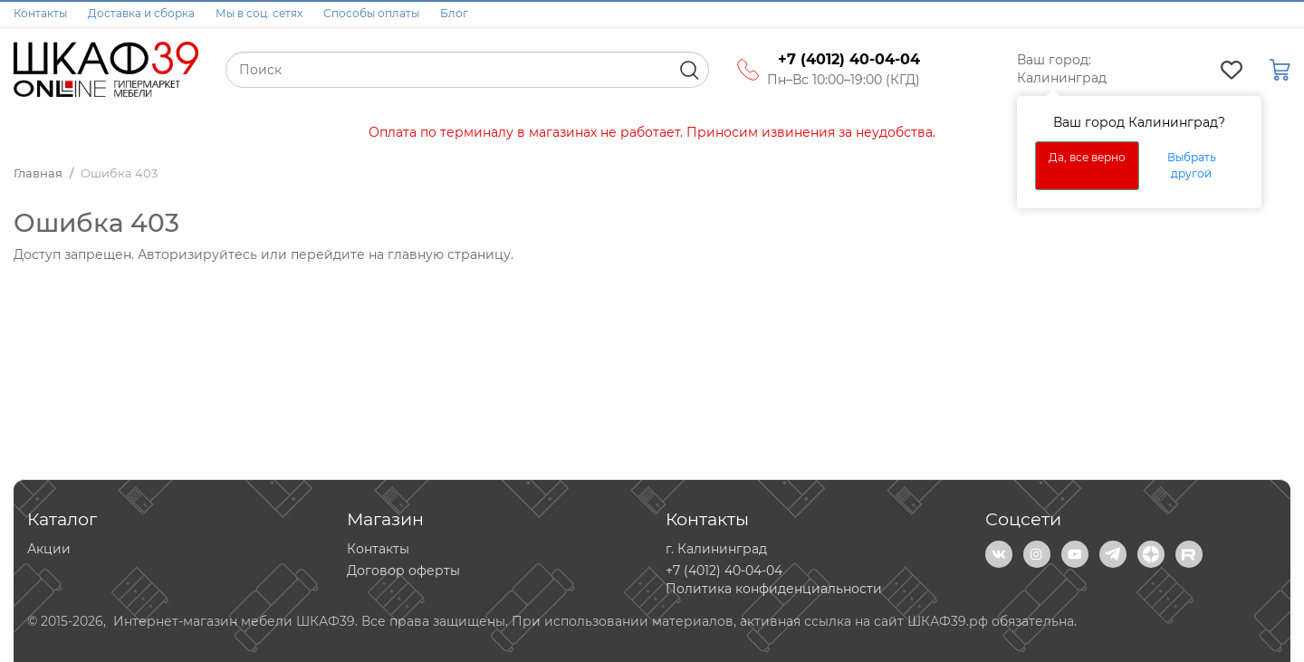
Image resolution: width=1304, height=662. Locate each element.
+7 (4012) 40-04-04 (724, 570)
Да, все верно (1087, 157)
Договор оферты (403, 570)
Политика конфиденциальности (774, 588)
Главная (38, 173)
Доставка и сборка (141, 13)
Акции (49, 549)
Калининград (1062, 78)
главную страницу (449, 254)
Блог (454, 13)
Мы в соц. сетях (259, 13)
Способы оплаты (371, 13)
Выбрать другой (1191, 165)
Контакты (40, 13)
